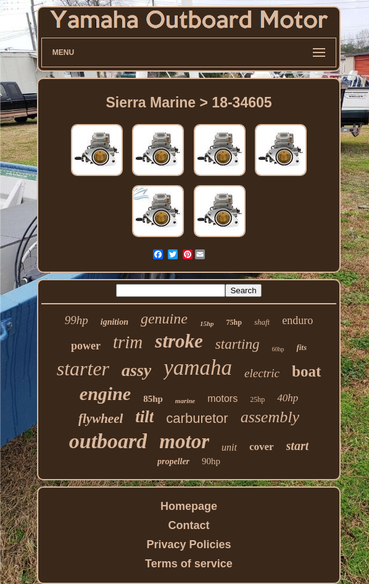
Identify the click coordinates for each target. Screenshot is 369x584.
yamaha (198, 368)
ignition (114, 322)
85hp (153, 399)
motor (184, 441)
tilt (144, 416)
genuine (164, 319)
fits (301, 347)
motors (222, 398)
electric (262, 373)
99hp (76, 320)
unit (229, 447)
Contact (188, 525)
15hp (207, 323)
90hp (211, 461)
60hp (278, 349)
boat (306, 371)
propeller (173, 461)
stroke (179, 341)
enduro (297, 320)
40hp (287, 398)
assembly (270, 417)
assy (136, 370)
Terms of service (189, 563)
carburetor (197, 418)
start (297, 446)
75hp (234, 322)
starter (83, 368)
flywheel (100, 418)
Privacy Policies (188, 544)
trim (128, 342)
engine (105, 393)
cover (261, 447)
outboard (108, 441)
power (86, 346)
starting (237, 344)
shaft (262, 322)
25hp (257, 399)
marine (185, 400)
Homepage (188, 506)
